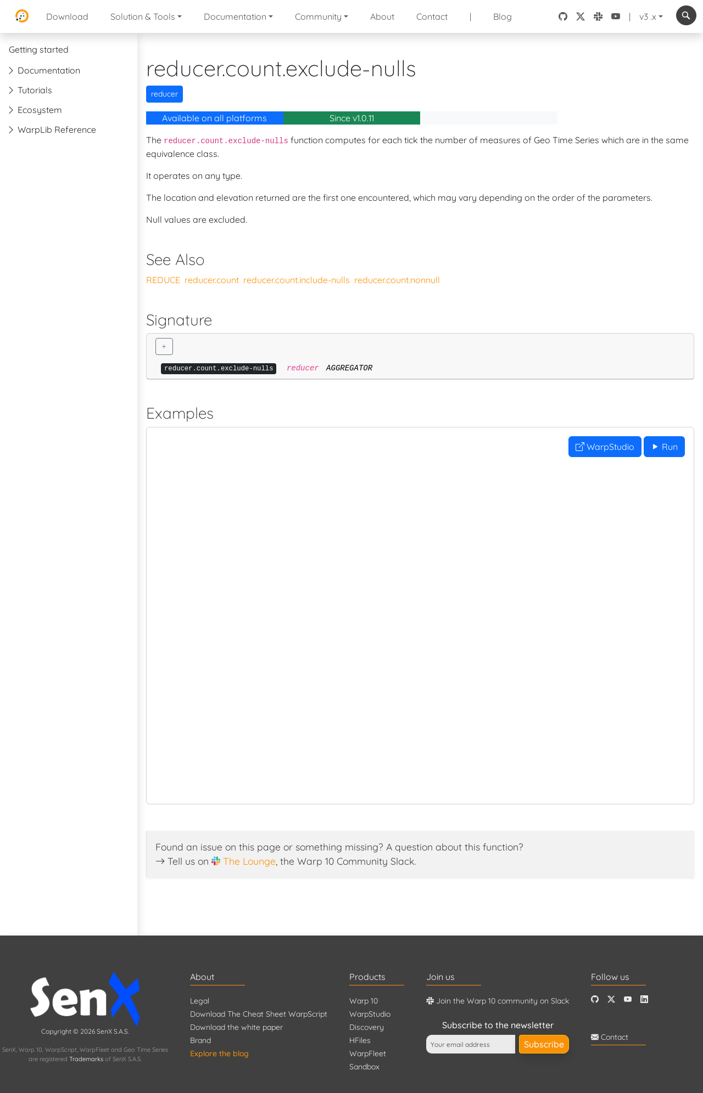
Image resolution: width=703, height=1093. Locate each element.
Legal (199, 1001)
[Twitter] (611, 999)
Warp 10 (363, 1001)
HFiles (360, 1040)
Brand (200, 1040)
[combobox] (686, 15)
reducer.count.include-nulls (296, 279)
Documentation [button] (235, 16)
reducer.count (212, 279)
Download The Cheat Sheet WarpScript (258, 1014)
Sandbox (364, 1067)
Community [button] (318, 16)
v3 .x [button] (647, 16)
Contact (432, 16)
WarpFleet (367, 1053)
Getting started (39, 49)
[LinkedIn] (644, 999)
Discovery (366, 1027)
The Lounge (249, 861)
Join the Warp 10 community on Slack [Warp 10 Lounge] (497, 1001)
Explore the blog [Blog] (219, 1053)
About (382, 16)
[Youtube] (628, 999)
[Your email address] (470, 1044)
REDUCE (163, 279)
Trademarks (86, 1059)
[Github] (595, 999)
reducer (164, 94)
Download (67, 16)
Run (664, 446)
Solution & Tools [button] (142, 16)
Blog (502, 16)
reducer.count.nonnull (397, 279)
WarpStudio (605, 446)
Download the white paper (236, 1027)
